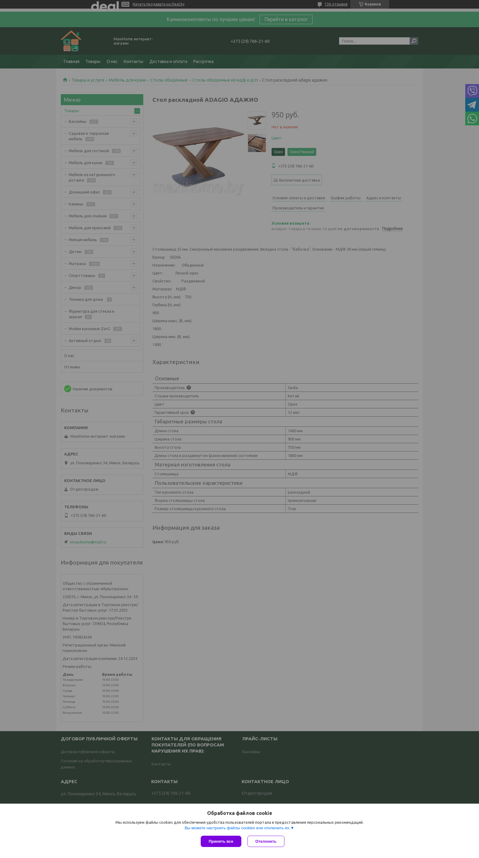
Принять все (221, 841)
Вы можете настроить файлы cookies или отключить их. (237, 828)
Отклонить (265, 841)
